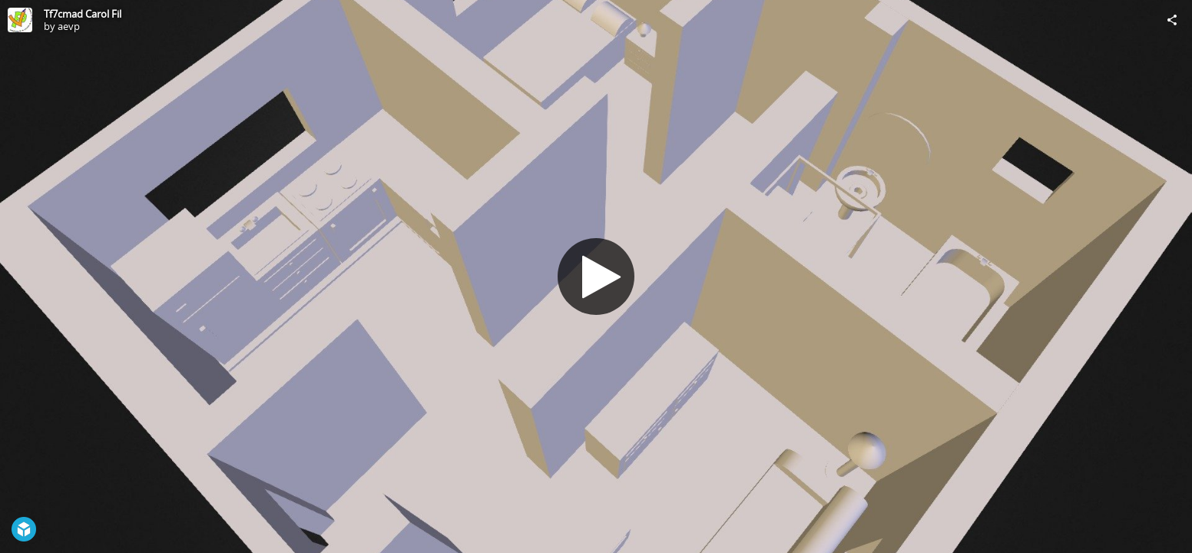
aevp (69, 26)
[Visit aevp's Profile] (20, 20)
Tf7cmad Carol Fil (82, 14)
